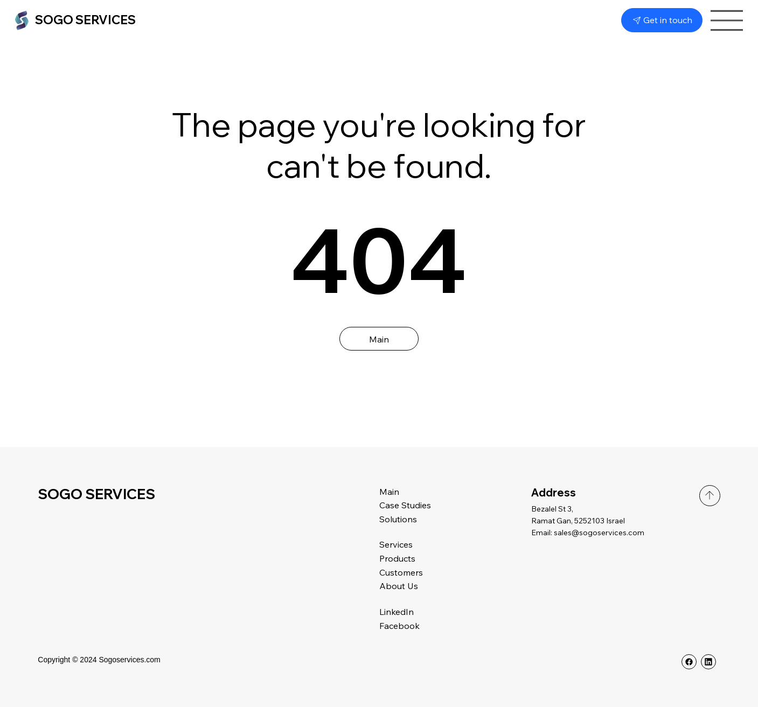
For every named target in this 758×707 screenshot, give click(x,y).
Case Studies (406, 505)
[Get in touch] (662, 20)
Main (389, 491)
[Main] (379, 338)
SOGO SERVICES (85, 19)
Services (396, 544)
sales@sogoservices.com (599, 532)
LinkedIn (396, 611)
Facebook (399, 625)
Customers (401, 572)
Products (397, 558)
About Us (398, 585)
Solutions (398, 519)
